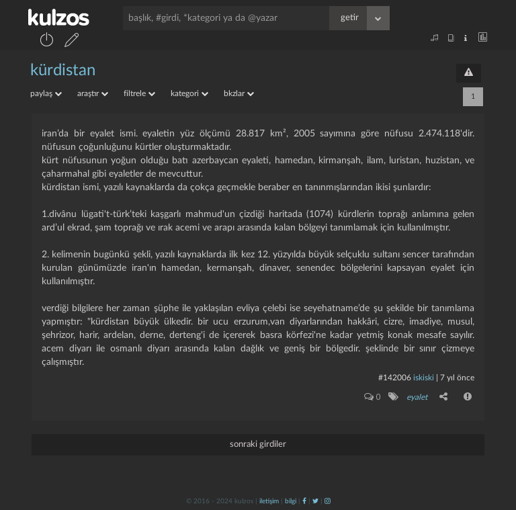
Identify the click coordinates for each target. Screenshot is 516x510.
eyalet (416, 397)
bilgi (290, 501)
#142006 (394, 378)
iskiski (423, 378)
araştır (92, 93)
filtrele (139, 93)
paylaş (46, 93)
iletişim (269, 501)
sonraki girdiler (258, 444)
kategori (189, 93)
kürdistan (62, 70)
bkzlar (239, 93)
